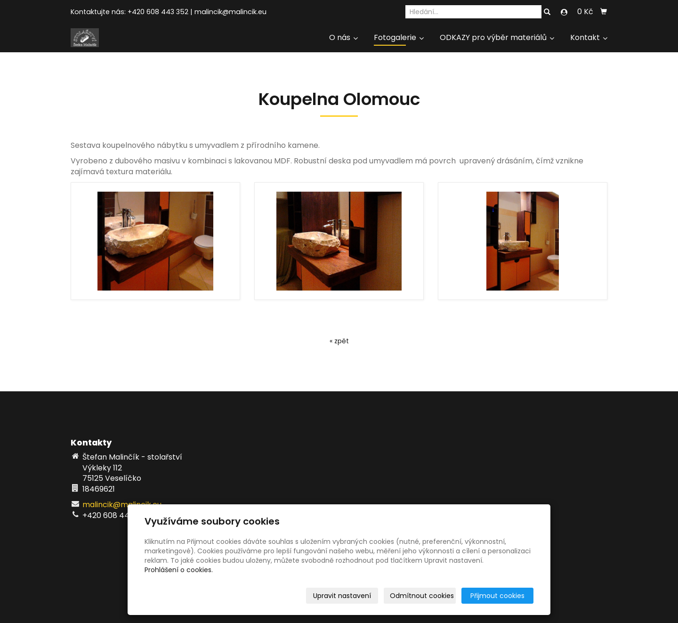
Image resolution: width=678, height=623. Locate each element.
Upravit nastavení (342, 595)
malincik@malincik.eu (230, 11)
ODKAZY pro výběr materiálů (497, 37)
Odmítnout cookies (422, 595)
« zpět (339, 341)
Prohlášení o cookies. (179, 569)
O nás (343, 37)
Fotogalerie (399, 37)
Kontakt (588, 37)
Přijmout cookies (497, 595)
